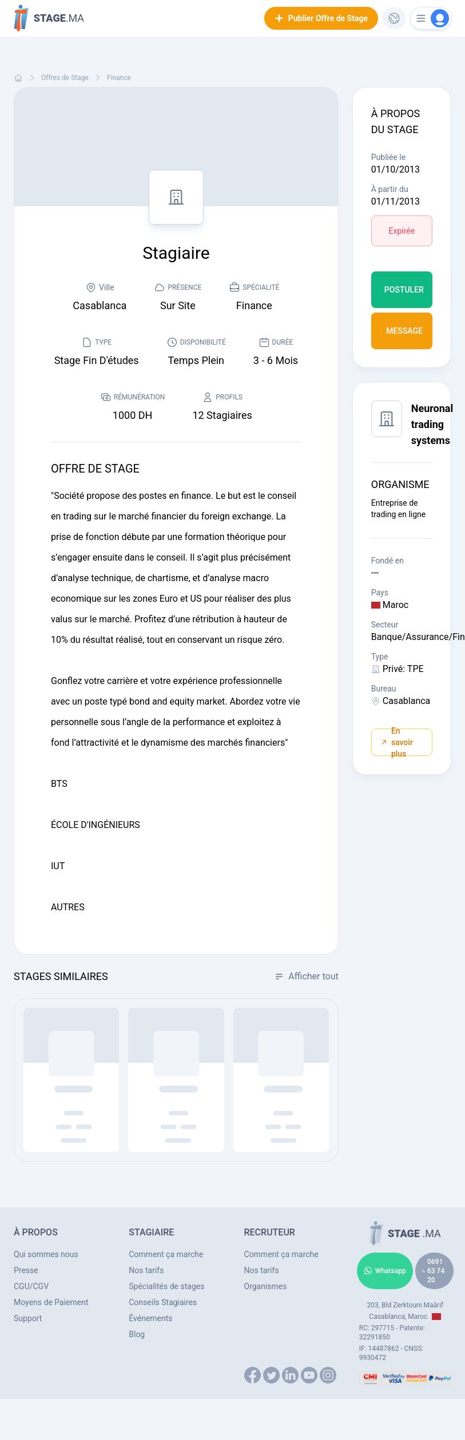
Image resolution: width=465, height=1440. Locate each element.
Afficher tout (306, 976)
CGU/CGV (31, 1286)
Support (28, 1318)
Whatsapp (385, 1270)
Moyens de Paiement (51, 1302)
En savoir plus (397, 742)
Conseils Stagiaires (163, 1302)
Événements (150, 1318)
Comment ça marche (166, 1254)
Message (402, 331)
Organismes (265, 1286)
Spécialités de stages (166, 1286)
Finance (119, 78)
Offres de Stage (65, 78)
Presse (26, 1270)
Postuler (404, 289)
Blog (137, 1334)
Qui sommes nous (46, 1254)
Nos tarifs (146, 1270)
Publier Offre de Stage (321, 18)
